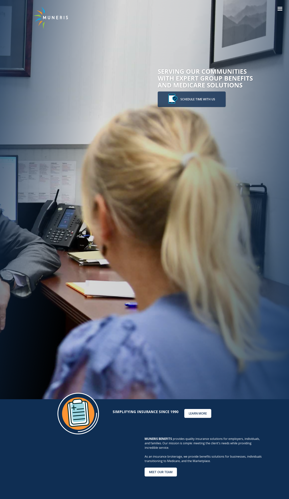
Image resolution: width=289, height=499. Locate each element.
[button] (280, 9)
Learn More (198, 413)
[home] (47, 18)
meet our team (160, 472)
